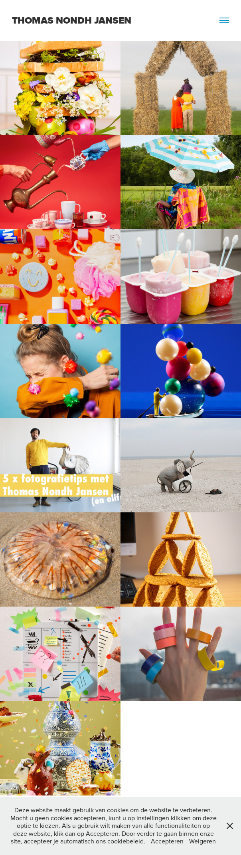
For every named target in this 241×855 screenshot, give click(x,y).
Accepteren (167, 841)
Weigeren (202, 841)
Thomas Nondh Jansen (71, 20)
